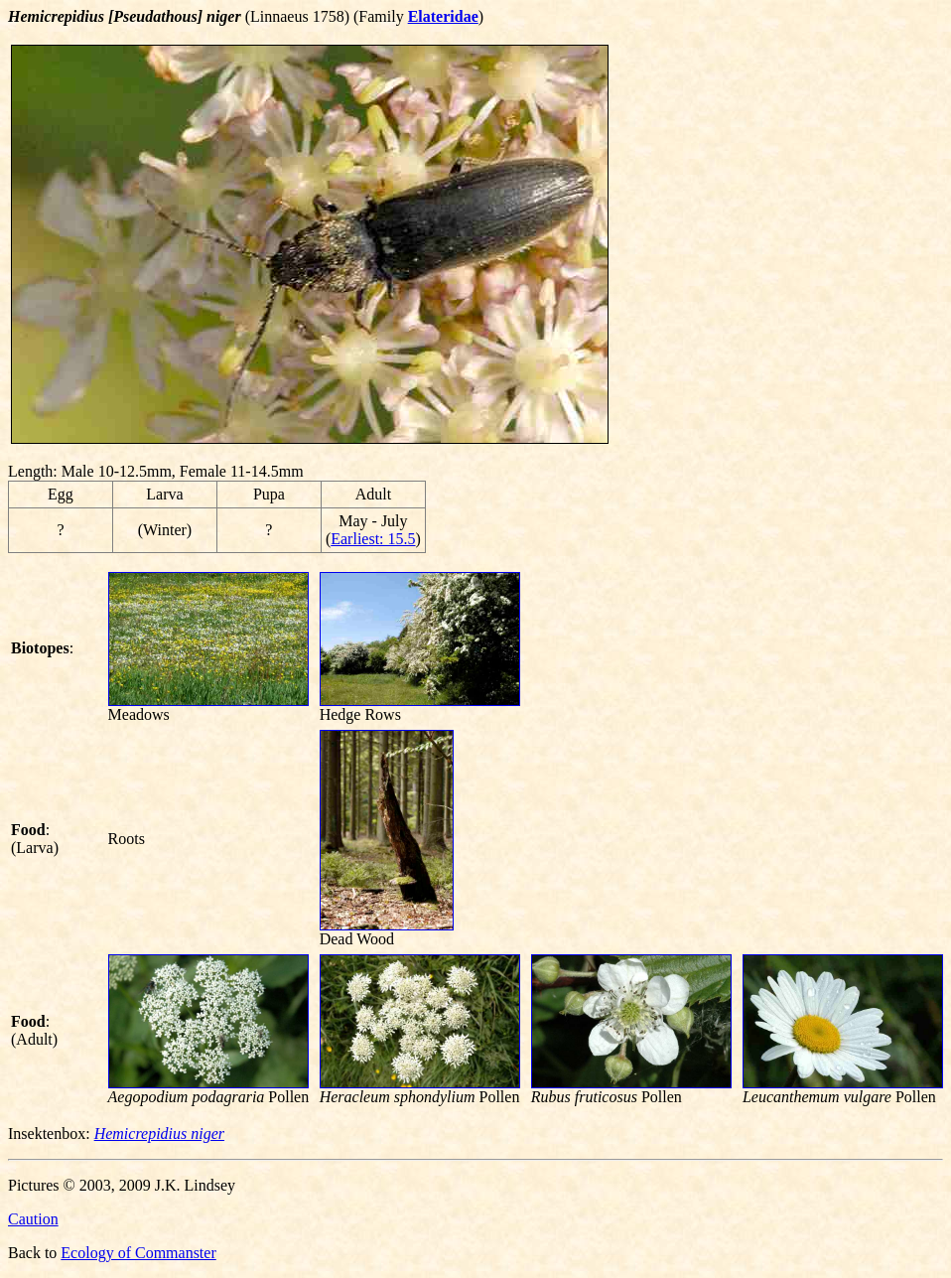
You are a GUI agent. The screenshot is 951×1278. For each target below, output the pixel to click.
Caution (33, 1218)
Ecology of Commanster (138, 1252)
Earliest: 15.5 (373, 538)
